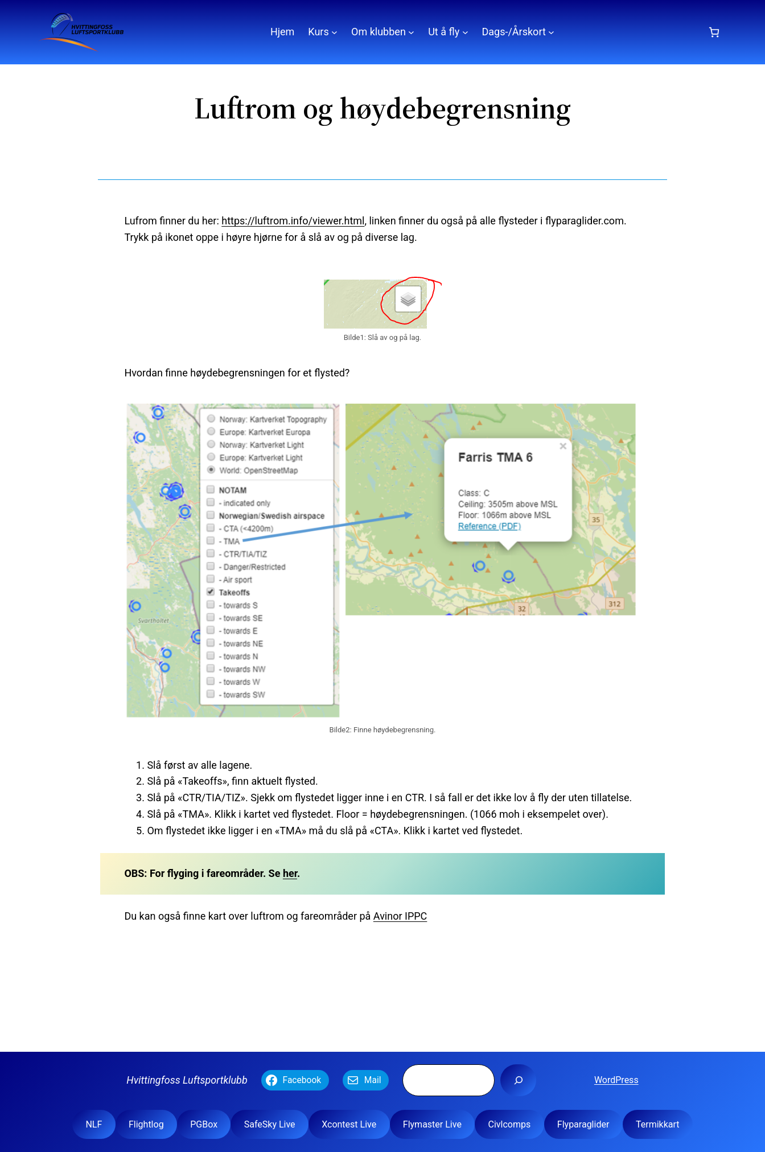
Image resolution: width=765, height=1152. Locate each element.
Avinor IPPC (400, 916)
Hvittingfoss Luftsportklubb (186, 1080)
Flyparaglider (583, 1124)
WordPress (616, 1080)
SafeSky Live (269, 1124)
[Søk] (518, 1080)
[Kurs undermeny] (334, 32)
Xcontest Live (349, 1124)
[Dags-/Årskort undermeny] (551, 32)
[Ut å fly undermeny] (465, 32)
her (290, 873)
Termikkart (658, 1124)
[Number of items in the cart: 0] (714, 32)
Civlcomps (509, 1124)
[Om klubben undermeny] (411, 32)
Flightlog (146, 1124)
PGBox (203, 1124)
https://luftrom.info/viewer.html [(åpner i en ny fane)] (292, 221)
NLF (93, 1124)
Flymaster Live (432, 1124)
